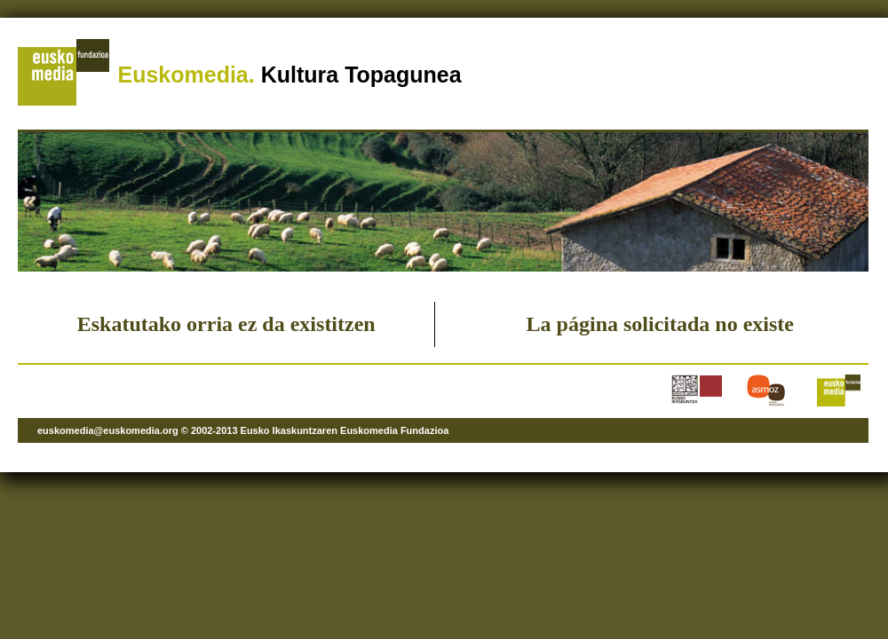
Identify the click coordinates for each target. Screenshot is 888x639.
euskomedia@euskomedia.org (107, 430)
